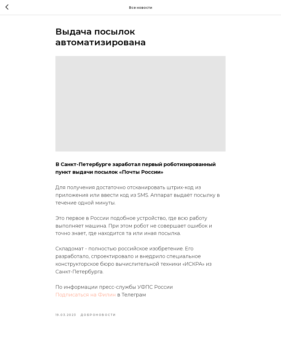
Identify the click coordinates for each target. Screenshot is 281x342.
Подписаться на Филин (85, 295)
